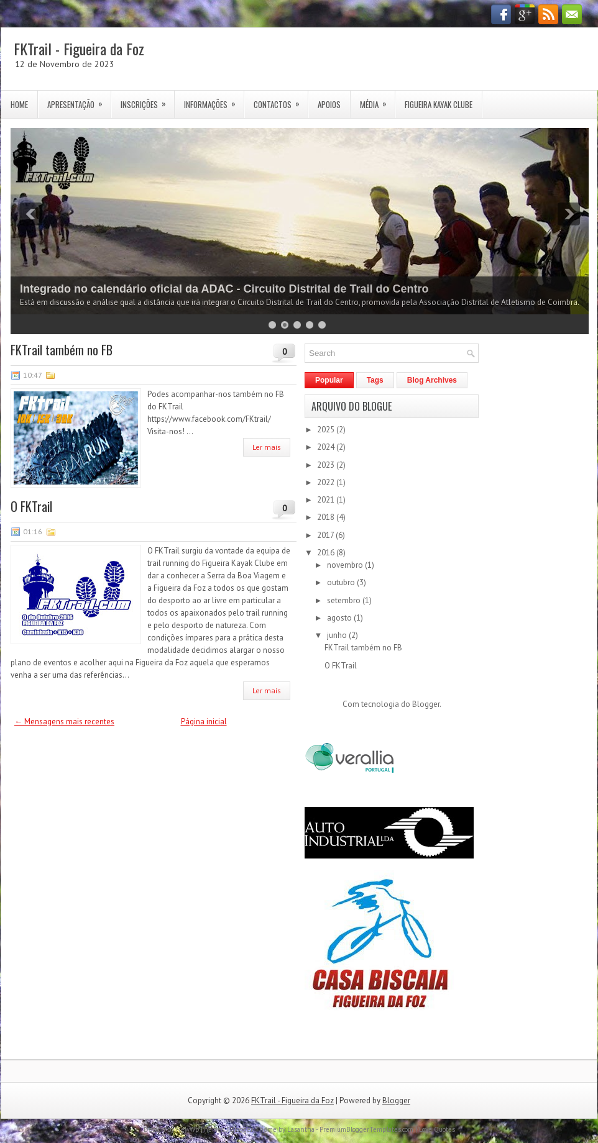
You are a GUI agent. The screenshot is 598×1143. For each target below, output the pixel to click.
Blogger (425, 704)
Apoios (329, 104)
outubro (342, 582)
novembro (346, 565)
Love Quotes (437, 1129)
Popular (329, 380)
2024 (326, 447)
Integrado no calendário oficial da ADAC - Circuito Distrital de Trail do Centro (224, 289)
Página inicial (204, 721)
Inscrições (147, 101)
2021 (326, 499)
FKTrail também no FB (62, 350)
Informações (214, 101)
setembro (344, 600)
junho (338, 635)
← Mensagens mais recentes (64, 721)
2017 (326, 535)
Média (377, 101)
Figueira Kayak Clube (438, 104)
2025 (326, 429)
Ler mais (266, 447)
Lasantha (301, 1129)
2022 (326, 482)
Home (19, 104)
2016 (326, 552)
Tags (375, 380)
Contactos (281, 101)
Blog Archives (432, 380)
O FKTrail (31, 506)
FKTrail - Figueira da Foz (79, 48)
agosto (340, 617)
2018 (326, 517)
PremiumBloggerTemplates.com (366, 1129)
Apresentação (79, 101)
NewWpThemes (200, 1129)
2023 (326, 465)
